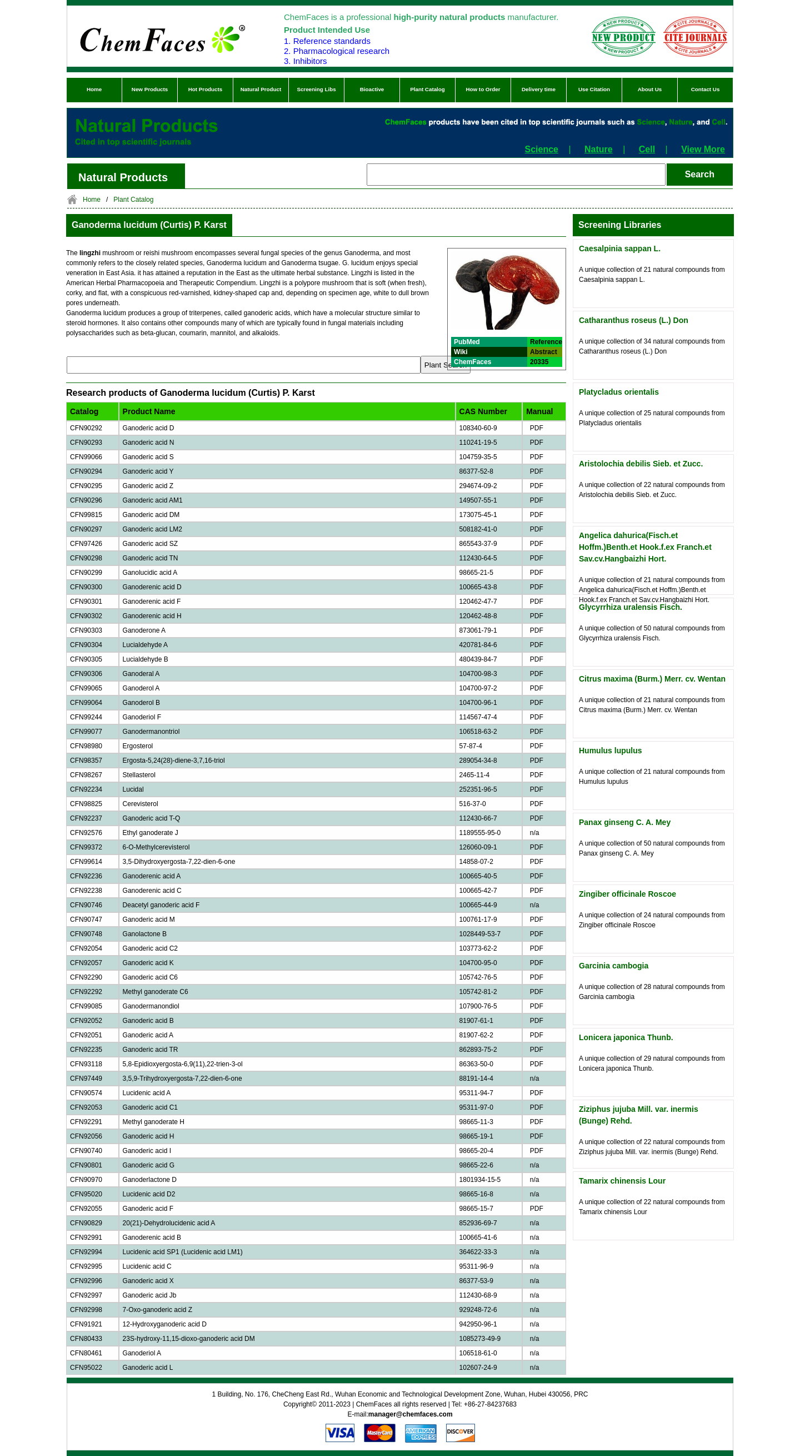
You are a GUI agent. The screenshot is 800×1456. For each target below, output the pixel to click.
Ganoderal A (141, 674)
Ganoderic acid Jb (150, 1295)
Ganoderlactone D (150, 1180)
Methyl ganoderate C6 (155, 992)
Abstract (543, 352)
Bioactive (372, 89)
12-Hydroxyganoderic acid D (165, 1324)
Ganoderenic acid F (152, 601)
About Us (650, 89)
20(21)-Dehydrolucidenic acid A (169, 1223)
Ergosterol (138, 746)
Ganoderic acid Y (148, 471)
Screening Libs (316, 89)
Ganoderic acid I (147, 1151)
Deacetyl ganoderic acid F (161, 905)
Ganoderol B (141, 703)
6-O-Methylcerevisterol (156, 847)
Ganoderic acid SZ (150, 544)
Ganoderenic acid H (152, 616)
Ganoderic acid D (148, 428)
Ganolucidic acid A (150, 573)
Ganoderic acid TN (150, 558)
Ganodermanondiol (151, 1006)
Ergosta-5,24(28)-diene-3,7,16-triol (174, 760)
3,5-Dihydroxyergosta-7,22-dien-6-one (179, 862)
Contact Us (705, 89)
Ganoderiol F (142, 717)
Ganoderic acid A (148, 1035)
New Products (150, 89)
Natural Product (261, 89)
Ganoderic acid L (148, 1367)
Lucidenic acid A (147, 1093)
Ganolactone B (145, 934)
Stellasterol (139, 775)
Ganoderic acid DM (151, 515)
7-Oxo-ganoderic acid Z (157, 1310)
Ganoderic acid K (148, 963)
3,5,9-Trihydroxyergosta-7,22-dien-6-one (182, 1078)
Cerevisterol (140, 804)
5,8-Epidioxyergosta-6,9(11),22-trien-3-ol (183, 1064)
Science (541, 149)
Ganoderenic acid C (152, 891)
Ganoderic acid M (149, 919)
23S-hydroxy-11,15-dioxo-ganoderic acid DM (189, 1339)
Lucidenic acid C (147, 1266)
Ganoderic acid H (148, 1136)
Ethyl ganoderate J (150, 833)
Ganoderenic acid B (152, 1237)
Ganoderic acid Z (148, 486)
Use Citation (594, 89)
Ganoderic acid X (148, 1281)
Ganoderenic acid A (152, 876)
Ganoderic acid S (148, 457)
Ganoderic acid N (148, 442)
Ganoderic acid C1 (150, 1107)
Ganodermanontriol (151, 732)
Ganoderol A (141, 688)
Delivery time (539, 89)
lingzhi (90, 253)
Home (94, 89)
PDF (534, 428)
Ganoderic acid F (148, 1208)
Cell (647, 149)
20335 (539, 362)
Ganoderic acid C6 (150, 977)
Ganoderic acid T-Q (152, 818)
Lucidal (133, 789)
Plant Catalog (427, 89)
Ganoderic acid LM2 (152, 529)
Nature (598, 149)
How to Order (483, 89)
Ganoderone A (144, 630)
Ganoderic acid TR (150, 1050)
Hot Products (205, 89)
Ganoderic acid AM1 (153, 500)
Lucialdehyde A (145, 645)
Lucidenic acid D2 (149, 1194)
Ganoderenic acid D (152, 587)
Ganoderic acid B (148, 1021)
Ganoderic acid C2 (150, 948)
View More (703, 149)
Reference (546, 342)
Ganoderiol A (142, 1353)
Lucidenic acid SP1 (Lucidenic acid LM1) (183, 1252)
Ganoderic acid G (148, 1165)
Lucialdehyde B (145, 659)
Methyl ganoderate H (153, 1122)
